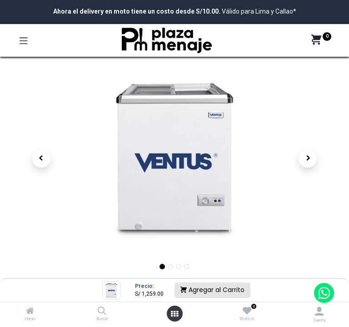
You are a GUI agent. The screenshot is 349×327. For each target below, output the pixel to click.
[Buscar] (102, 311)
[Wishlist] (247, 311)
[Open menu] (174, 313)
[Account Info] (319, 311)
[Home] (30, 311)
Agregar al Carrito (212, 289)
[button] (41, 158)
